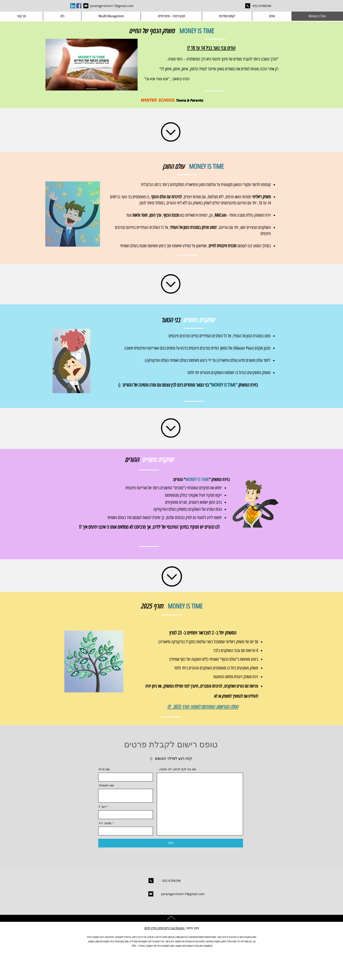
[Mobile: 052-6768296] (247, 5)
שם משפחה (106, 785)
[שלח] (170, 843)
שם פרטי (104, 769)
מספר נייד (105, 823)
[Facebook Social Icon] (78, 5)
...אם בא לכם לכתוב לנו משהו (176, 769)
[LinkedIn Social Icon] (72, 5)
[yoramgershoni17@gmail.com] (85, 5)
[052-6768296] (262, 5)
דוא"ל (102, 806)
